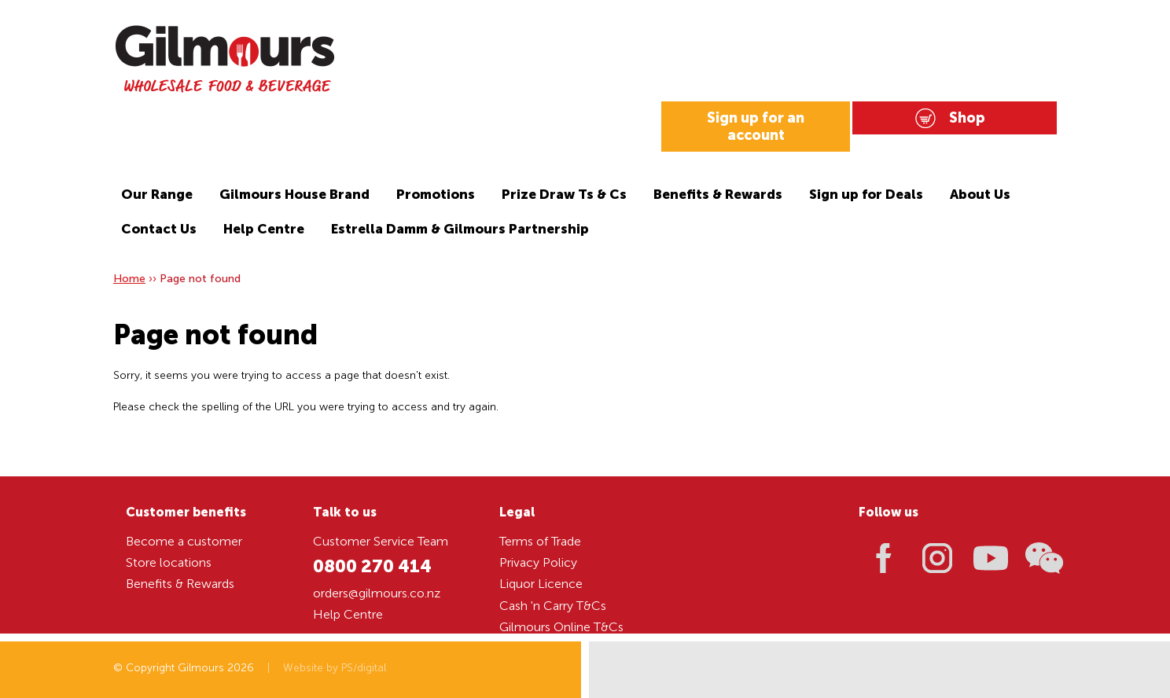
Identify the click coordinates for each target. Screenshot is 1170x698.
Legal (517, 512)
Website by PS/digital (334, 667)
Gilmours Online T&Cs (561, 626)
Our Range (157, 194)
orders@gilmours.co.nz (376, 593)
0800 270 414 (372, 566)
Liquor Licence (541, 583)
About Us (980, 194)
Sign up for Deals (866, 194)
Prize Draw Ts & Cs (564, 194)
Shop (967, 118)
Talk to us (345, 512)
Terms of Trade (540, 541)
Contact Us (159, 229)
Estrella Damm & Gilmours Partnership (460, 229)
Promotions (435, 194)
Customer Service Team (380, 541)
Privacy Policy (538, 562)
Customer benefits (186, 512)
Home (129, 278)
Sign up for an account (755, 126)
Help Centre (263, 229)
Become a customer (184, 541)
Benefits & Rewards (717, 194)
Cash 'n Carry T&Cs (552, 605)
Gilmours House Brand (294, 194)
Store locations (169, 562)
